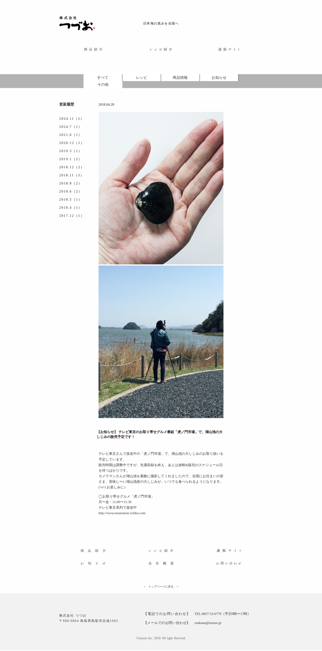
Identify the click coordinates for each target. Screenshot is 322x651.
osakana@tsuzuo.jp (208, 624)
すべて (102, 79)
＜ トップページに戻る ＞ (161, 587)
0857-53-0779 (212, 615)
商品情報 (180, 79)
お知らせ (219, 79)
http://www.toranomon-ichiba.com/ (123, 514)
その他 (102, 86)
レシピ (141, 79)
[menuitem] (93, 50)
